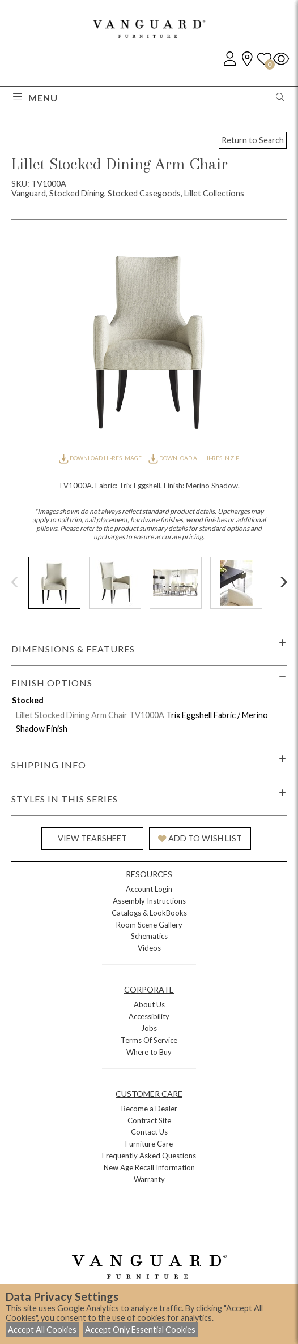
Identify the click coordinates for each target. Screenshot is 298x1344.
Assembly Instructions (149, 900)
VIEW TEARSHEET (92, 838)
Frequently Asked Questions (149, 1155)
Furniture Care (149, 1143)
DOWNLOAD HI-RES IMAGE (101, 457)
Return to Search (253, 140)
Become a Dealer (149, 1108)
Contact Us (149, 1131)
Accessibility (149, 1016)
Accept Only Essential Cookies (140, 1329)
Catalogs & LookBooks (149, 912)
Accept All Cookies (42, 1329)
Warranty (149, 1179)
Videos (149, 947)
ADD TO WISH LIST (200, 838)
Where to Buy (149, 1052)
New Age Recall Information (149, 1167)
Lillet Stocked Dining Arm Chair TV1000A (90, 715)
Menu (35, 97)
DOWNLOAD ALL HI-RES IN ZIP (193, 457)
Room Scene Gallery (149, 924)
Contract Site (149, 1120)
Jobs (149, 1028)
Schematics (149, 936)
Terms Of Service (149, 1040)
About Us (149, 1004)
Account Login (149, 889)
